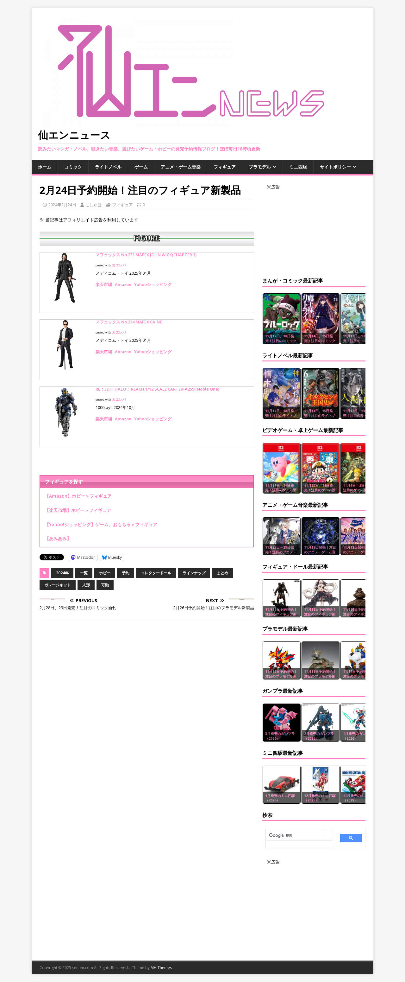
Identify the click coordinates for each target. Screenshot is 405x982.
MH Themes (161, 967)
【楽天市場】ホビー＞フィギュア (78, 510)
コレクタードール (156, 573)
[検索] (295, 835)
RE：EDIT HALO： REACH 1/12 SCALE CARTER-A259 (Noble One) (157, 389)
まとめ (222, 573)
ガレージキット (57, 585)
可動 (105, 585)
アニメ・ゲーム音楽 (181, 167)
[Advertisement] (313, 230)
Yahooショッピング (152, 284)
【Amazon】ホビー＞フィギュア (78, 496)
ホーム (44, 167)
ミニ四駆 (298, 167)
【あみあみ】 (58, 538)
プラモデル (260, 167)
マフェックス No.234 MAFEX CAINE (129, 322)
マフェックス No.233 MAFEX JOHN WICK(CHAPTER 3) (146, 255)
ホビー (104, 573)
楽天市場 (104, 284)
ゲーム (141, 167)
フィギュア (225, 167)
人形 (86, 585)
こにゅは (93, 204)
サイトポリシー (335, 167)
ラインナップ (194, 573)
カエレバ (119, 265)
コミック (73, 167)
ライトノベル (108, 167)
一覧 (84, 573)
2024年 (62, 573)
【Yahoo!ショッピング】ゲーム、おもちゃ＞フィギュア (101, 524)
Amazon (123, 284)
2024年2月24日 (62, 204)
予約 (125, 573)
